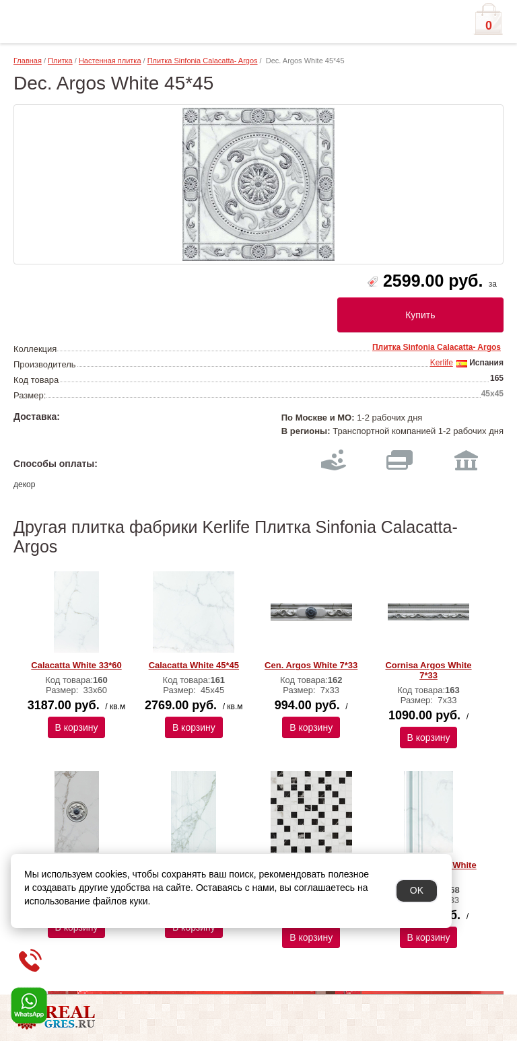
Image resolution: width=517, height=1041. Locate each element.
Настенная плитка (110, 61)
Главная (27, 61)
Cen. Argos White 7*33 (311, 665)
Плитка (60, 61)
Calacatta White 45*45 (194, 665)
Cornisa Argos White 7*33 (428, 670)
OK (416, 890)
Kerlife (441, 362)
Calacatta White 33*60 (76, 665)
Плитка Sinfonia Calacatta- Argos (202, 61)
